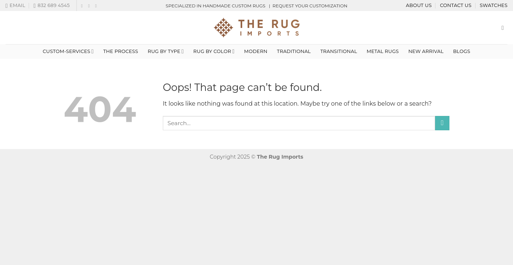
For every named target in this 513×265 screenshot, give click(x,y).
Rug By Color (213, 51)
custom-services (68, 51)
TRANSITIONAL (338, 51)
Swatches (493, 5)
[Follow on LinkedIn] (97, 5)
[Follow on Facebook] (83, 5)
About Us (419, 5)
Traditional (294, 51)
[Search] (504, 28)
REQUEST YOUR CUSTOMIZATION (309, 5)
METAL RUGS (383, 51)
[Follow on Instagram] (90, 5)
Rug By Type (166, 51)
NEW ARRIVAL (426, 51)
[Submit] (442, 123)
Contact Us (455, 5)
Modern (255, 51)
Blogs (461, 51)
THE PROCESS (120, 51)
